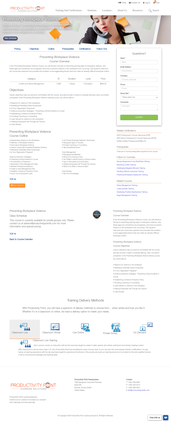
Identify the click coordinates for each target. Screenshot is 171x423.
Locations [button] (107, 10)
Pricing (17, 49)
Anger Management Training (127, 195)
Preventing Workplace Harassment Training (132, 175)
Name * (123, 58)
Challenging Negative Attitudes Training (131, 168)
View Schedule (10, 38)
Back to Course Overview (21, 240)
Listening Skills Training (125, 189)
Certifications (85, 49)
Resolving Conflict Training (126, 165)
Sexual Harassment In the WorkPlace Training (133, 162)
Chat (122, 3)
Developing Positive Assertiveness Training (132, 192)
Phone (122, 85)
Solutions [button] (92, 10)
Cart (156, 2)
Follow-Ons (102, 49)
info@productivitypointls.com (139, 390)
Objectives (34, 49)
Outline (51, 49)
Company (123, 76)
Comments (124, 102)
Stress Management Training (127, 185)
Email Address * (126, 67)
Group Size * (124, 93)
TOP (13, 179)
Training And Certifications (69, 10)
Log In (146, 3)
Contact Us (134, 3)
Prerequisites (68, 49)
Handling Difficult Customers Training (130, 171)
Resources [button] (138, 10)
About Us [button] (122, 10)
